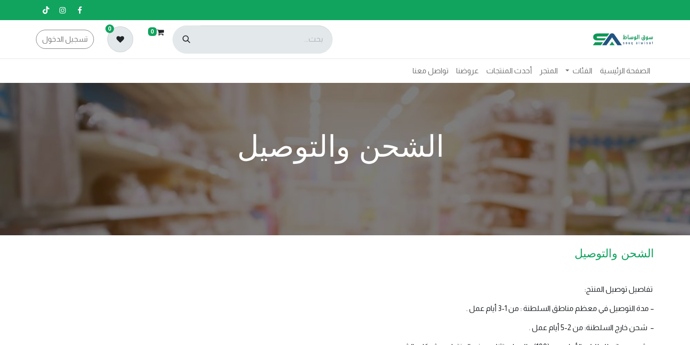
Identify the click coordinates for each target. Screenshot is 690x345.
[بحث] (186, 39)
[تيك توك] (46, 10)
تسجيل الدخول (65, 39)
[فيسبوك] (79, 10)
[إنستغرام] (62, 10)
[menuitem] (625, 70)
